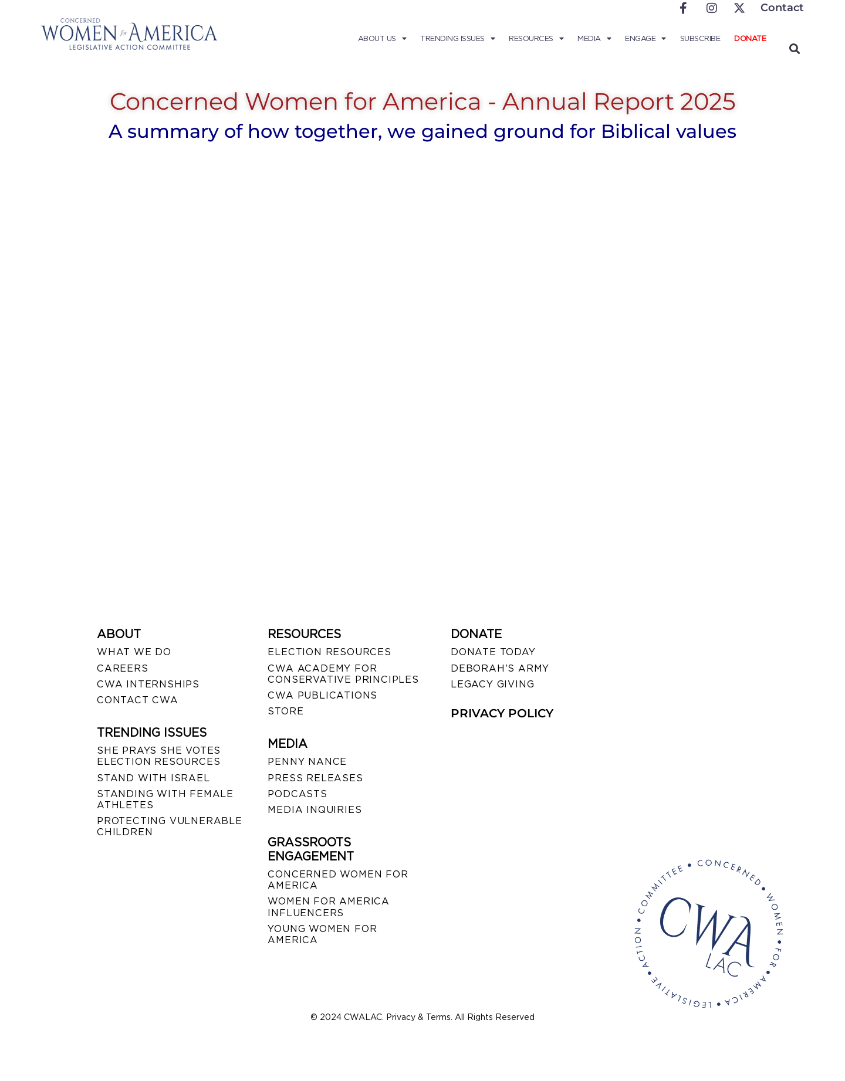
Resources (536, 38)
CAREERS (122, 668)
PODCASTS (297, 793)
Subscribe (700, 38)
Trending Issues (457, 38)
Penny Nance (307, 761)
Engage (645, 38)
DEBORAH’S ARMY (500, 668)
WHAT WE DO (134, 652)
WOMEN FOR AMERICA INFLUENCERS (329, 907)
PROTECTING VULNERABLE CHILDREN (169, 826)
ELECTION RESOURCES (329, 652)
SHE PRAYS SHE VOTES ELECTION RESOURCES (159, 756)
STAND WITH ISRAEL (153, 778)
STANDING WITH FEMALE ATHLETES (165, 799)
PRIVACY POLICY (502, 713)
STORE (285, 711)
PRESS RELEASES (315, 778)
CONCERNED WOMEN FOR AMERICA (338, 880)
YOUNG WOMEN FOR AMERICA (322, 934)
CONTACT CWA (137, 700)
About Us (382, 38)
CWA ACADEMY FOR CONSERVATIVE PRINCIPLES (343, 674)
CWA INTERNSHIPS (148, 684)
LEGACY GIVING (492, 684)
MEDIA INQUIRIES (314, 809)
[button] (794, 48)
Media (594, 38)
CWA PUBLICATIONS (322, 695)
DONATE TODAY (493, 652)
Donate (750, 38)
